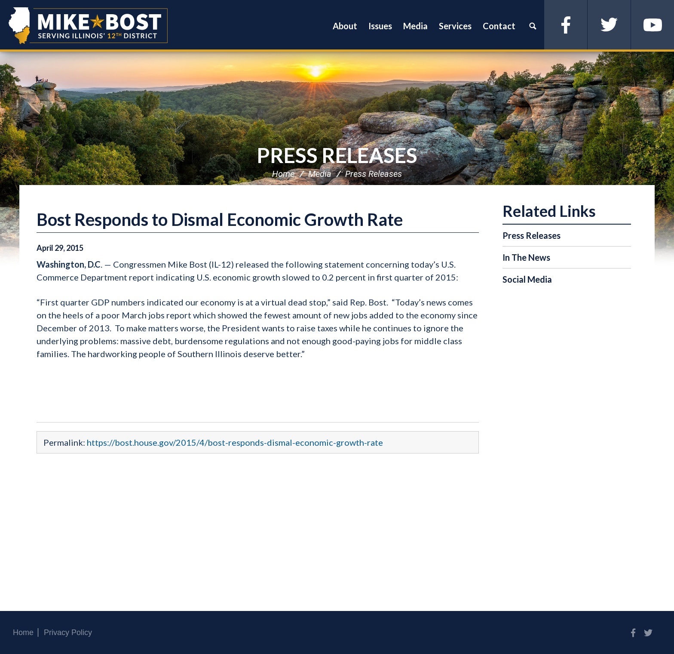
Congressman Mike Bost (88, 26)
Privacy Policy (68, 632)
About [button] (345, 26)
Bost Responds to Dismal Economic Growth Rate (220, 219)
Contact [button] (499, 26)
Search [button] (532, 26)
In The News (526, 257)
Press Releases (337, 155)
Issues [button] (380, 26)
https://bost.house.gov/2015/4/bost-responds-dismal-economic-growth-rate (235, 442)
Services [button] (455, 26)
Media (319, 174)
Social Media (527, 279)
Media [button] (415, 26)
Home (283, 174)
